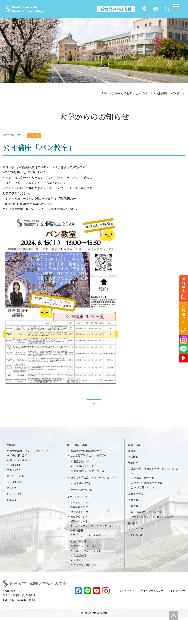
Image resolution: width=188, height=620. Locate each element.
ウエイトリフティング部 (88, 553)
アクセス (11, 490)
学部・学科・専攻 (77, 447)
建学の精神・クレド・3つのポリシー (31, 453)
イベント (35, 136)
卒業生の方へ (135, 496)
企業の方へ (134, 502)
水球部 (77, 562)
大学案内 (11, 447)
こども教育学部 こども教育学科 (88, 458)
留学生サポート (79, 523)
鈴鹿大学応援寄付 (116, 9)
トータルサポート (80, 505)
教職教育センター (80, 509)
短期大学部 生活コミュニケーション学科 (93, 480)
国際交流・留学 (79, 519)
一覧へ (94, 405)
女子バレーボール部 (85, 548)
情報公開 (15, 467)
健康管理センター (80, 514)
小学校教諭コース (84, 468)
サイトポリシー (176, 593)
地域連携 (133, 465)
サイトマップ (135, 531)
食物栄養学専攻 (82, 486)
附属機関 (133, 459)
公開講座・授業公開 (142, 480)
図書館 (132, 453)
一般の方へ (134, 508)
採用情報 (133, 525)
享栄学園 (11, 502)
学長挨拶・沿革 (18, 458)
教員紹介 (15, 472)
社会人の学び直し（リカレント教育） (152, 519)
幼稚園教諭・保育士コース (89, 473)
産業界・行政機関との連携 (146, 485)
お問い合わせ (135, 537)
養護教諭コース (82, 464)
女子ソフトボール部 (85, 567)
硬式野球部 (80, 544)
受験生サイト (183, 316)
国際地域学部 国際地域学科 (86, 453)
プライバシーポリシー (151, 593)
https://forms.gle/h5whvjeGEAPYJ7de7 (28, 204)
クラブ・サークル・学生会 (85, 538)
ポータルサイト (15, 478)
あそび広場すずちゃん (144, 490)
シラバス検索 (14, 484)
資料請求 (183, 285)
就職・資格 (134, 447)
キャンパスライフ (77, 499)
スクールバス (14, 496)
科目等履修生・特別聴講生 (146, 514)
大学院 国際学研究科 (82, 492)
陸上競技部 (80, 558)
